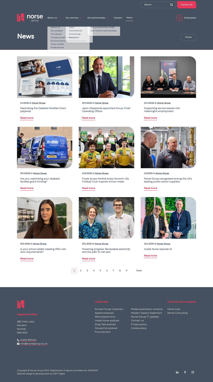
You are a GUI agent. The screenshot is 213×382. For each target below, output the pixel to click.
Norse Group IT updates (145, 317)
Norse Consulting (177, 313)
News (129, 18)
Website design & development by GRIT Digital (41, 374)
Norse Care (173, 309)
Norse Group (38, 103)
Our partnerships (96, 18)
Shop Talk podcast (105, 324)
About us (52, 18)
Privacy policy (139, 324)
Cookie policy (139, 328)
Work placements (105, 317)
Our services (72, 18)
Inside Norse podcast (107, 321)
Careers (118, 18)
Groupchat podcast (106, 328)
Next (139, 270)
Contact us (137, 321)
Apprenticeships (104, 313)
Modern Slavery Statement (146, 313)
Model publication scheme (146, 309)
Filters (188, 37)
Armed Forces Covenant (109, 309)
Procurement (103, 332)
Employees (186, 18)
